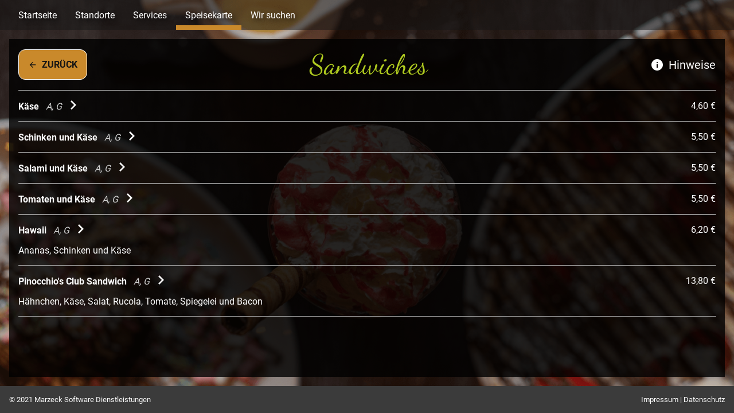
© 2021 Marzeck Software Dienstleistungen (80, 399)
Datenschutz (704, 399)
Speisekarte (208, 15)
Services (150, 15)
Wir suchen (273, 15)
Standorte (95, 15)
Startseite (37, 15)
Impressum (659, 399)
